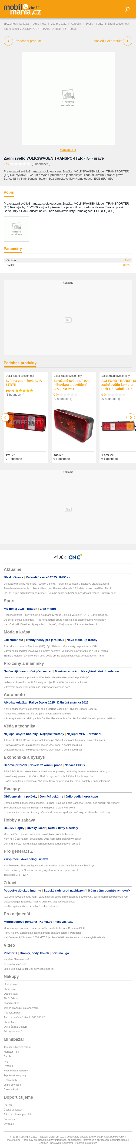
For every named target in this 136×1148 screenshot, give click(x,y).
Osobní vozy (11, 993)
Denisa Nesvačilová (15, 964)
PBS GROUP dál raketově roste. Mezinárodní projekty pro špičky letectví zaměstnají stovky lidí (57, 771)
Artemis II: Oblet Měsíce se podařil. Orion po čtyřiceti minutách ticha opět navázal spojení (54, 740)
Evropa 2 (9, 1123)
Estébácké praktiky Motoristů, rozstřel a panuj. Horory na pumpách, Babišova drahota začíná (56, 583)
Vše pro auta (58, 23)
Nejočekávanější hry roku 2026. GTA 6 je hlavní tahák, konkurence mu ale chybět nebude (54, 937)
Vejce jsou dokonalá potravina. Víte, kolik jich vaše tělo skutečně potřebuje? (47, 677)
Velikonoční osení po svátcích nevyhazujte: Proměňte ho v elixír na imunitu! (46, 682)
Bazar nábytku (12, 1089)
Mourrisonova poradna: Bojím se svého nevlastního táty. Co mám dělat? (44, 928)
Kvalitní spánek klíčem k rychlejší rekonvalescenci (32, 906)
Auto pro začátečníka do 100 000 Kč (24, 1017)
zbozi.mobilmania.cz (16, 23)
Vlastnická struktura (86, 1142)
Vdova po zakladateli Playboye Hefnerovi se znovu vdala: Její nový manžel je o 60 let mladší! (56, 651)
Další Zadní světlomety (20, 375)
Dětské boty (10, 1080)
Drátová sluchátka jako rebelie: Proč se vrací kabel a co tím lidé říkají (43, 745)
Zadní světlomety (118, 23)
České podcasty (13, 1109)
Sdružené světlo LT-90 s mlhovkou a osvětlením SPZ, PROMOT (71, 385)
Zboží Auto (10, 1022)
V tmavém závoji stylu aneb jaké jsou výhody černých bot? (37, 687)
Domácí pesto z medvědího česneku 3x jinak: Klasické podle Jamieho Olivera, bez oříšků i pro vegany (61, 802)
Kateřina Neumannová (16, 959)
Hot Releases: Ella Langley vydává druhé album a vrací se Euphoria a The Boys (49, 865)
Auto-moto (39, 23)
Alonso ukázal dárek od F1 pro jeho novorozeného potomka (37, 713)
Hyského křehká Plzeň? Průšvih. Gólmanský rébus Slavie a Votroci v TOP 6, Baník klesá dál (56, 614)
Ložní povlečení (13, 1084)
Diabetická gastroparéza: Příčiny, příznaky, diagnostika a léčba (39, 901)
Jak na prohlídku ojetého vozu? (21, 1008)
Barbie (7, 1056)
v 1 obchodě (14, 459)
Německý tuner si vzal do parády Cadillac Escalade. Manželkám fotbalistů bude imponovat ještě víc (60, 718)
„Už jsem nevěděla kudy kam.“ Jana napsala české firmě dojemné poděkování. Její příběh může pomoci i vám (66, 896)
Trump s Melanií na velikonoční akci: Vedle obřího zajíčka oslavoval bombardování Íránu (54, 655)
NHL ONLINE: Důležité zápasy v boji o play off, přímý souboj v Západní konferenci (50, 624)
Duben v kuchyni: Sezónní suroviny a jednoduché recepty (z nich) (41, 870)
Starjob (8, 1105)
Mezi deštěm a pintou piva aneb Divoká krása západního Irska (39, 834)
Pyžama (8, 1065)
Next (131, 418)
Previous (5, 417)
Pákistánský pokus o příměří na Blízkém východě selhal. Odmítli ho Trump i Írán (49, 776)
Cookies (43, 1142)
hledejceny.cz (11, 984)
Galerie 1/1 (68, 150)
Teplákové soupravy (15, 1075)
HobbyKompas (12, 1012)
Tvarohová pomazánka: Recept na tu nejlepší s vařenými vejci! (39, 807)
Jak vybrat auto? (13, 1031)
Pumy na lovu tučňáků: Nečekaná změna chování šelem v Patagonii (42, 932)
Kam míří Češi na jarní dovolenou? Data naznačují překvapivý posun (42, 838)
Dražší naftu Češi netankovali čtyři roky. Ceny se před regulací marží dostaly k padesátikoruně (57, 781)
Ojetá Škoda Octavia (15, 1026)
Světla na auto (94, 23)
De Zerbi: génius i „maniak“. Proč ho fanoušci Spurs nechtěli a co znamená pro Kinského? (55, 619)
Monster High (11, 1051)
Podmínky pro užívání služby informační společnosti (51, 1139)
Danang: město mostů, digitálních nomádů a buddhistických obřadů (42, 843)
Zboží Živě (10, 989)
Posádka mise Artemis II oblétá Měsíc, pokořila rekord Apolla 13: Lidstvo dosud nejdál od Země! (58, 588)
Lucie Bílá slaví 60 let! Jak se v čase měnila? (29, 968)
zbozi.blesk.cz (12, 1003)
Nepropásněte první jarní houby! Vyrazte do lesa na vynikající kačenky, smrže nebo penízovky (57, 812)
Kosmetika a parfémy (16, 1070)
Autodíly (76, 23)
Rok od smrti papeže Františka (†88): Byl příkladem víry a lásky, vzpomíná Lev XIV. (51, 646)
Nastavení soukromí (61, 1142)
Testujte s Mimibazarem (17, 1047)
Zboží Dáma (11, 998)
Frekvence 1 (11, 1119)
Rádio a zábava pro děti (17, 1114)
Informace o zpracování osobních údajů (105, 1139)
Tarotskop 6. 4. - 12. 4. (16, 874)
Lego (6, 1061)
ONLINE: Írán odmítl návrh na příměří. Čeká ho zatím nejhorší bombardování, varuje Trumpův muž (60, 593)
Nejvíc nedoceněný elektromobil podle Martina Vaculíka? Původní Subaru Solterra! (50, 708)
